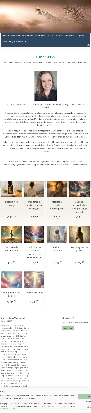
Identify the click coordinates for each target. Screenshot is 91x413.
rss (44, 409)
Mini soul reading (34, 292)
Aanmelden (68, 328)
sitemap (39, 409)
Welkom (5, 35)
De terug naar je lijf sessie (79, 249)
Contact (59, 35)
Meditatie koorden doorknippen (57, 205)
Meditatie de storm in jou (11, 249)
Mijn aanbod (27, 35)
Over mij (50, 35)
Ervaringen (40, 35)
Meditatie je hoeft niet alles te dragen (34, 205)
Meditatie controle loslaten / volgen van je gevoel (79, 206)
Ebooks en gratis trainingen (14, 41)
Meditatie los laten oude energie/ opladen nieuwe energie (34, 252)
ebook (17, 391)
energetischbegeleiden (41, 396)
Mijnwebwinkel (74, 409)
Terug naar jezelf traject (11, 294)
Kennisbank (70, 35)
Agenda (80, 35)
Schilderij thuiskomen (57, 249)
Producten (15, 35)
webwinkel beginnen (53, 409)
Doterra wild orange (11, 203)
